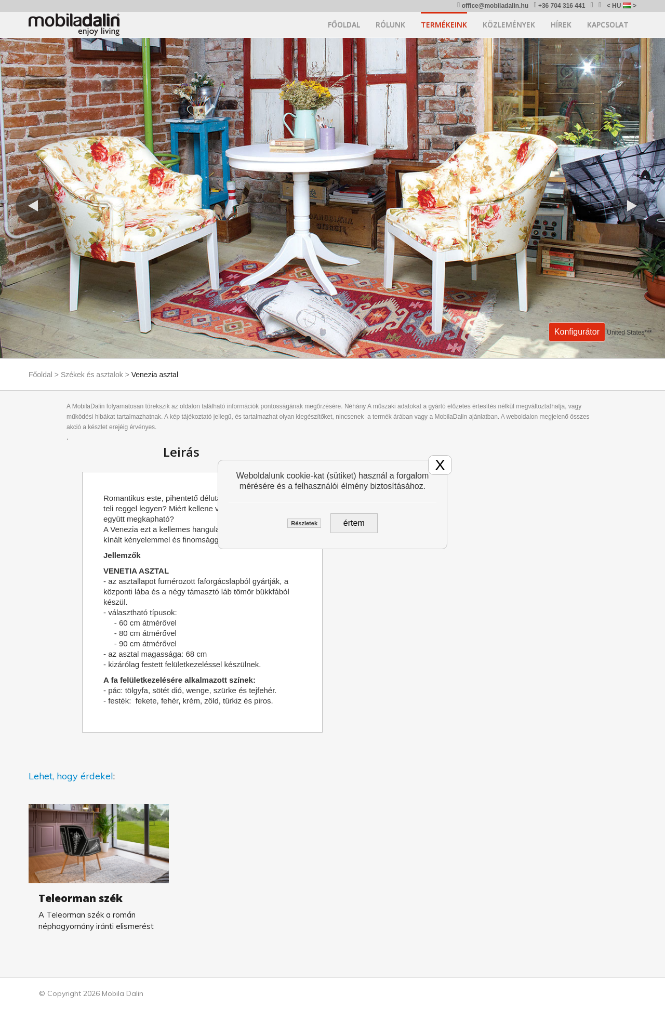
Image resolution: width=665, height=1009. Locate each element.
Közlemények (509, 25)
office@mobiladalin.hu (492, 5)
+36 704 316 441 (559, 5)
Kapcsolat (608, 25)
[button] (34, 206)
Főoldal (344, 25)
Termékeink (444, 25)
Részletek (304, 523)
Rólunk (390, 25)
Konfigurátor (577, 331)
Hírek (561, 25)
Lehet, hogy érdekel (71, 776)
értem (354, 523)
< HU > (621, 5)
